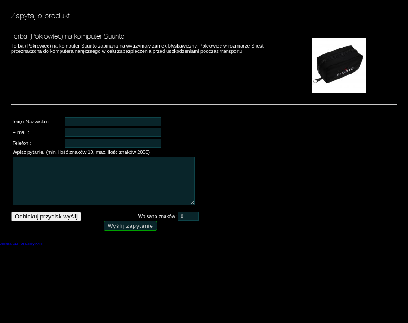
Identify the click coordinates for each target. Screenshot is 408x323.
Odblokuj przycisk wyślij (46, 216)
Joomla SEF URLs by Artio (21, 244)
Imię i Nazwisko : (31, 121)
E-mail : (21, 132)
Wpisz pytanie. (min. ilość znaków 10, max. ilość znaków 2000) (81, 152)
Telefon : (22, 143)
